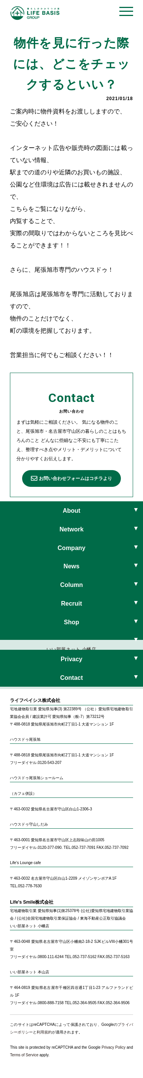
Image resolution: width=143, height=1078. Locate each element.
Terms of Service (24, 1055)
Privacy (71, 659)
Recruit (71, 603)
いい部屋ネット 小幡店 (71, 649)
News (72, 566)
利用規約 (44, 1032)
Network (71, 529)
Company (71, 548)
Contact (71, 678)
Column (71, 585)
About (71, 510)
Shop (71, 622)
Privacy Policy (114, 1047)
